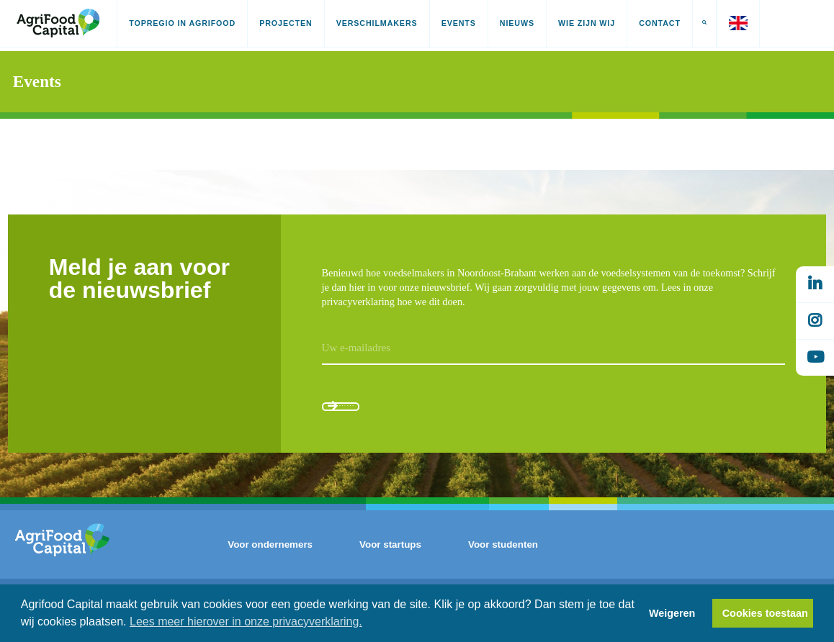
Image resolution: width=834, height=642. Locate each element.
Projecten (285, 23)
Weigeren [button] (672, 613)
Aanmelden (382, 410)
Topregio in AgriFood (182, 23)
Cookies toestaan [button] (765, 613)
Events (458, 23)
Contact (660, 23)
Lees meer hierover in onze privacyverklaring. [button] (246, 621)
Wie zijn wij (586, 23)
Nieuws (517, 23)
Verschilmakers (377, 23)
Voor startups (390, 560)
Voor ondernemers (270, 560)
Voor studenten (503, 560)
